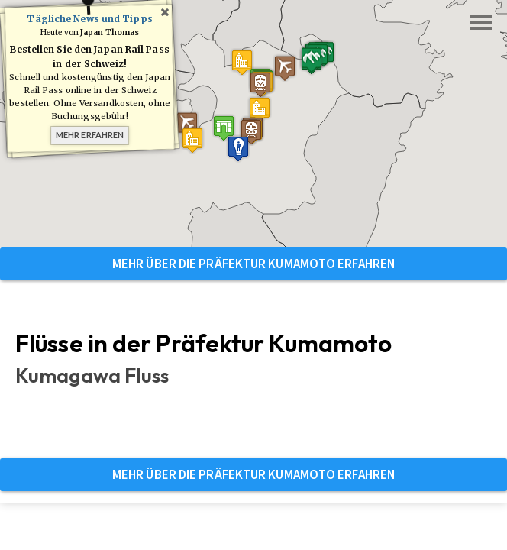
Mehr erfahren (90, 135)
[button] (224, 128)
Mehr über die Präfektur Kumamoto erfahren (253, 263)
